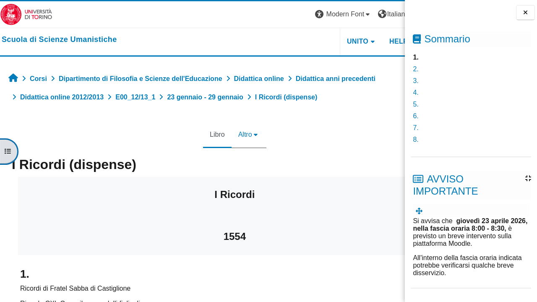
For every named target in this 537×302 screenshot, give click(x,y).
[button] (287, 14)
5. (415, 104)
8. (415, 139)
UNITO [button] (301, 41)
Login (390, 14)
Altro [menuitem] (217, 134)
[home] (59, 39)
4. (415, 92)
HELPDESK (352, 41)
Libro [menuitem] (189, 134)
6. (415, 116)
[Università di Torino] (26, 14)
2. (415, 69)
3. (415, 80)
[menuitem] (421, 211)
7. (415, 127)
